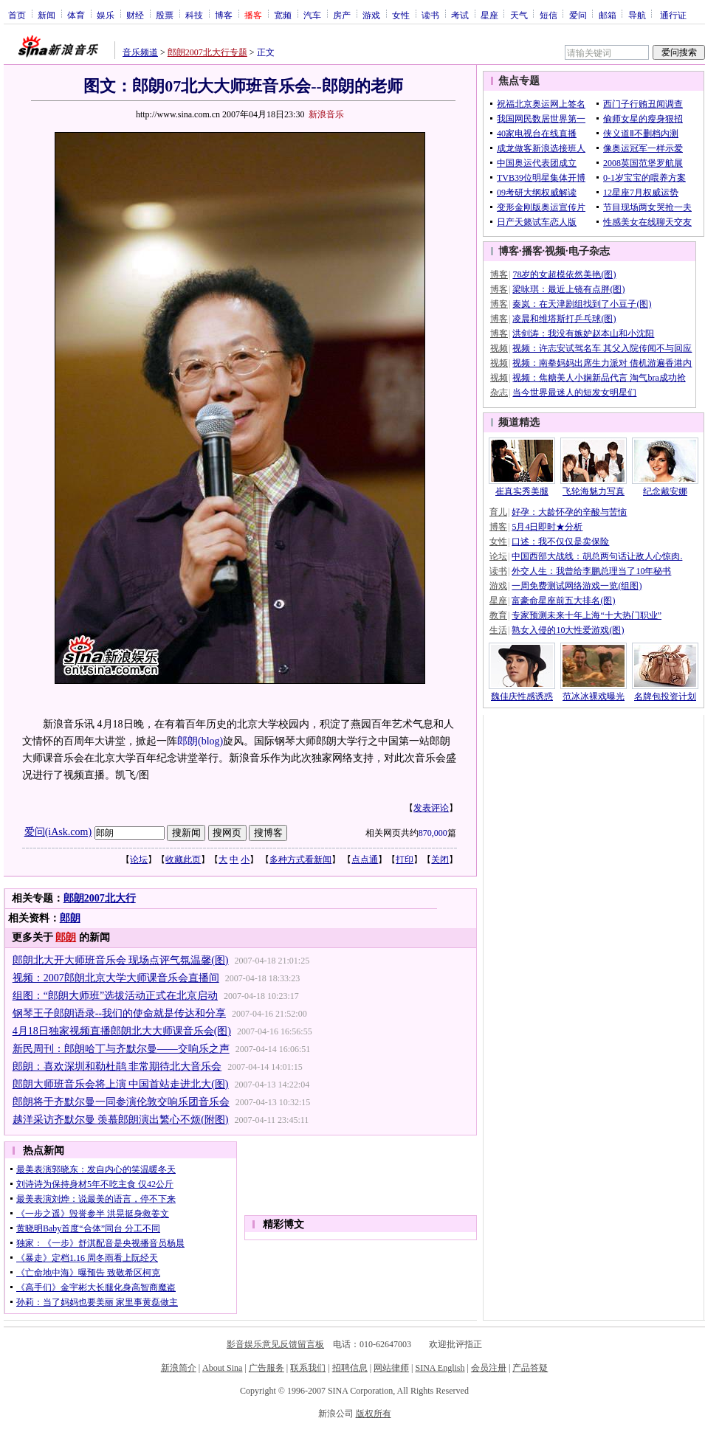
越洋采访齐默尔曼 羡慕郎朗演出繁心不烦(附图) (121, 1119)
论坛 (139, 859)
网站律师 (391, 1368)
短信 (548, 14)
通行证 (673, 14)
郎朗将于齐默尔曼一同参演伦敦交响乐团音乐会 (121, 1101)
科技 (194, 14)
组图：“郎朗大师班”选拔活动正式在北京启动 (115, 995)
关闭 (440, 859)
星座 (489, 14)
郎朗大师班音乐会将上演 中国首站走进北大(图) (121, 1084)
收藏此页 (183, 859)
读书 (430, 14)
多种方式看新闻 (300, 859)
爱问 (578, 14)
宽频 (283, 14)
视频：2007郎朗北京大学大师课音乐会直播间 (116, 977)
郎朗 (187, 741)
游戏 (371, 14)
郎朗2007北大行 (99, 898)
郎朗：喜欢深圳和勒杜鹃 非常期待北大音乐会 (117, 1066)
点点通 (364, 859)
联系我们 (308, 1368)
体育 (76, 14)
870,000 (433, 833)
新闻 (46, 14)
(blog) (210, 741)
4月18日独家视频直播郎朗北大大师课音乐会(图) (122, 1031)
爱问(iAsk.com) (58, 831)
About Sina (222, 1368)
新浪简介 (178, 1368)
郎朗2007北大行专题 (207, 52)
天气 (519, 14)
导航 (637, 14)
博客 (224, 14)
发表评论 (431, 808)
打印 (404, 859)
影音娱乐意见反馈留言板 (275, 1344)
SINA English (439, 1368)
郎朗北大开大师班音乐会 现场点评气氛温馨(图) (121, 960)
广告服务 (266, 1368)
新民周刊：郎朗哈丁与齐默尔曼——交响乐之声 (121, 1048)
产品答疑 (530, 1368)
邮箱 (607, 14)
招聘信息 (350, 1368)
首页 (17, 14)
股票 (164, 14)
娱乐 (105, 14)
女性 (401, 14)
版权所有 (373, 1413)
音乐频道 (140, 52)
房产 (342, 14)
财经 (135, 14)
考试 (460, 14)
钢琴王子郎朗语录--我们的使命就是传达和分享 (119, 1013)
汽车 (312, 14)
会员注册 (488, 1368)
